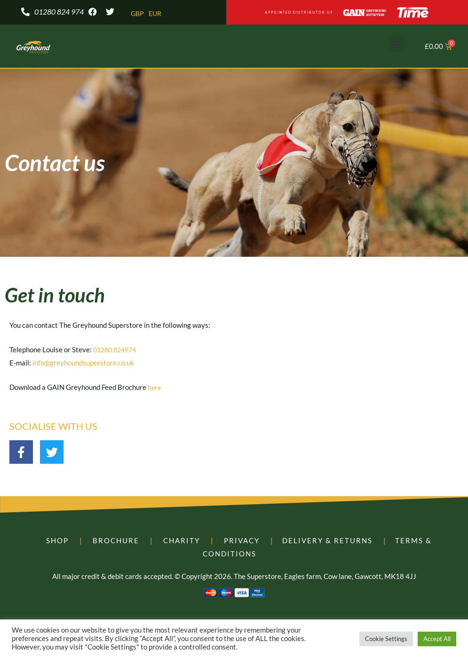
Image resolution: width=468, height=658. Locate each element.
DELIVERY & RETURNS (327, 541)
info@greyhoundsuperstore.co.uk (83, 363)
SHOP (57, 541)
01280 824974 (117, 350)
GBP (138, 13)
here (155, 388)
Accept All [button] (437, 638)
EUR (157, 13)
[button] (396, 45)
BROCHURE (116, 541)
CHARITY (181, 541)
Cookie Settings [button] (386, 638)
